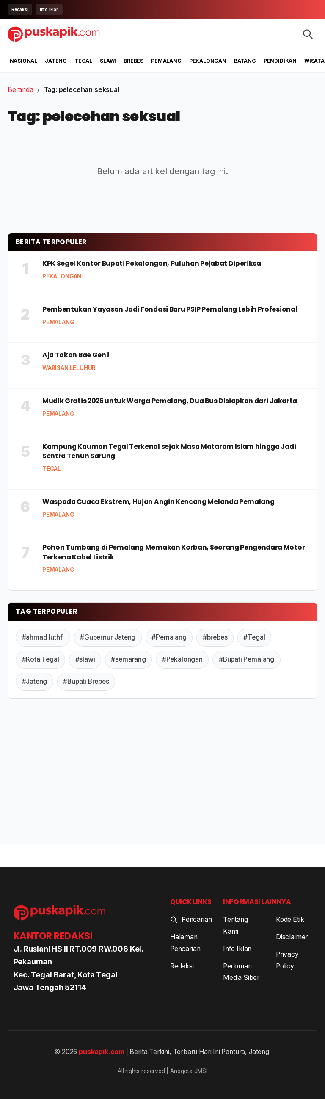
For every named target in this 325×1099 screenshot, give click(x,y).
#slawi (85, 659)
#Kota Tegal (40, 659)
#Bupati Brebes (86, 681)
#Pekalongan (182, 659)
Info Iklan (49, 9)
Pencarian (191, 919)
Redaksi (19, 9)
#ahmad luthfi (43, 637)
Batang (245, 61)
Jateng (56, 61)
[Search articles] (307, 34)
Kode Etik (290, 919)
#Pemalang (168, 637)
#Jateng (34, 681)
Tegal (83, 61)
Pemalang (166, 61)
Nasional (24, 61)
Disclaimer (292, 937)
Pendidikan (280, 61)
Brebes (133, 61)
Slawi (108, 61)
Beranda (20, 90)
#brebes (215, 637)
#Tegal (254, 637)
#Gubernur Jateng (107, 637)
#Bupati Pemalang (246, 659)
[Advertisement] (162, 773)
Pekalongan (207, 61)
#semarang (128, 659)
